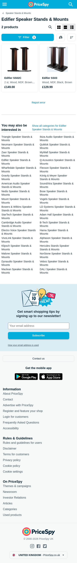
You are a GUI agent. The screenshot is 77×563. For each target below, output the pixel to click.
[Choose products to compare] (61, 37)
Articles (7, 503)
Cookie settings (13, 471)
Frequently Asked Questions (21, 422)
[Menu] (4, 4)
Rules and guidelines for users (22, 442)
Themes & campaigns (17, 486)
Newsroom (10, 491)
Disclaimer (9, 448)
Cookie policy (11, 465)
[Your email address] (38, 326)
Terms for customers (16, 454)
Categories (10, 509)
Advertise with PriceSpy (18, 405)
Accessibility (11, 428)
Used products (12, 514)
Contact (8, 399)
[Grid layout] (59, 27)
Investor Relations (14, 497)
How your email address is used (23, 345)
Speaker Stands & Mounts (18, 13)
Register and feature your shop (23, 411)
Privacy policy (12, 460)
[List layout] (65, 27)
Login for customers (15, 416)
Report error (38, 102)
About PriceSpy (13, 393)
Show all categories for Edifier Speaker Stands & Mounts (49, 127)
